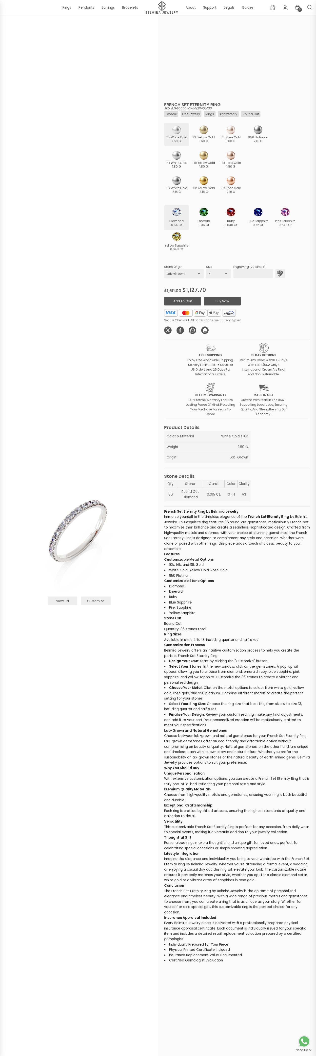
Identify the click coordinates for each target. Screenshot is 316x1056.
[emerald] (203, 217)
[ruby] (230, 217)
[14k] (176, 160)
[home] (272, 7)
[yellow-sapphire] (176, 242)
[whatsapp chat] (304, 1044)
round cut (251, 114)
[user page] (285, 7)
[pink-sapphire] (285, 217)
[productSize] (218, 273)
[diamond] (176, 217)
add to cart (182, 301)
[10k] (176, 134)
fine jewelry (191, 114)
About (191, 7)
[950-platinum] (258, 134)
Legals (229, 7)
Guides (248, 7)
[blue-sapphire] (258, 217)
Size (209, 267)
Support (210, 7)
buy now (222, 301)
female (171, 114)
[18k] (176, 185)
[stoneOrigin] (184, 273)
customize (95, 601)
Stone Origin (173, 267)
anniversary (228, 114)
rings (209, 114)
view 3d (62, 601)
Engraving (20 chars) (249, 267)
